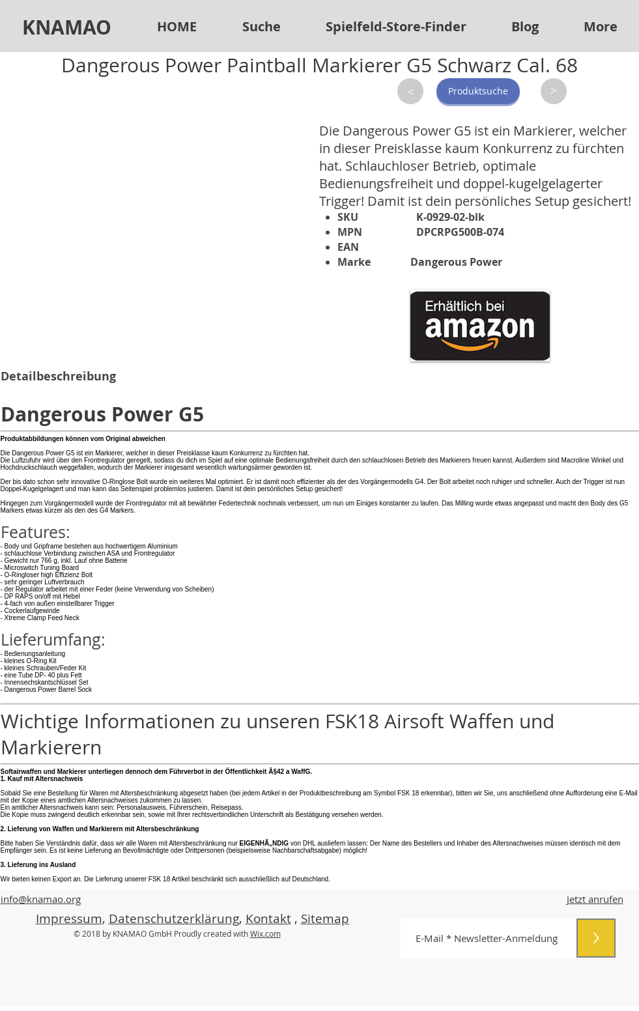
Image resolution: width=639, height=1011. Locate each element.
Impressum (69, 918)
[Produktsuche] (478, 91)
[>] (410, 91)
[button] (396, 26)
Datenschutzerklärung (174, 918)
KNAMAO (66, 27)
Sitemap (325, 918)
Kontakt (268, 918)
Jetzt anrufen (595, 898)
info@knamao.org (41, 898)
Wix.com (265, 933)
